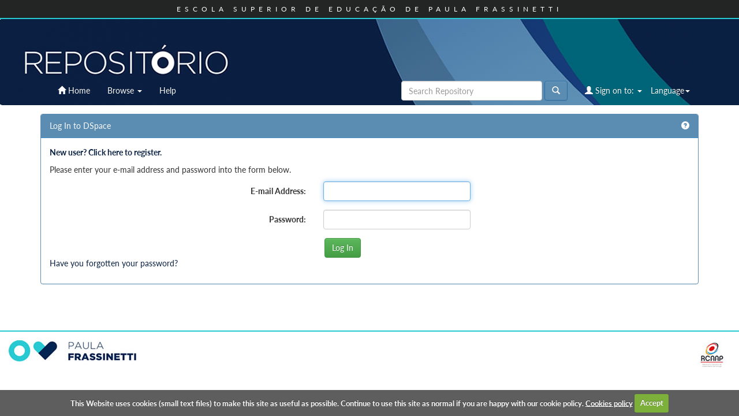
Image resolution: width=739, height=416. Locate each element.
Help (167, 90)
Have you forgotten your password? (114, 263)
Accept (651, 402)
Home (74, 90)
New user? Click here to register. (106, 152)
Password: (287, 219)
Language (670, 90)
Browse (124, 90)
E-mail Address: (278, 191)
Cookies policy (609, 402)
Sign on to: (613, 90)
